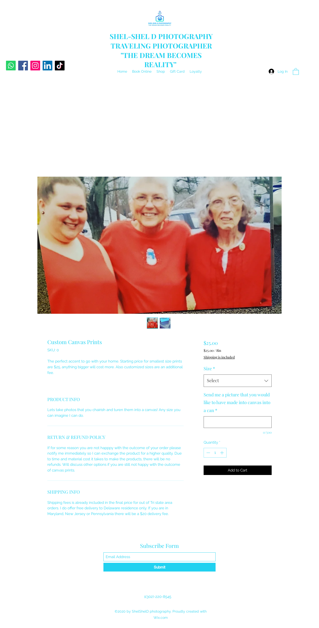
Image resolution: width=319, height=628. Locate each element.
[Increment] (222, 452)
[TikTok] (60, 65)
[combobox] (238, 380)
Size (209, 368)
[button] (296, 71)
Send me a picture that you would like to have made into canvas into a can (237, 402)
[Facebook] (23, 65)
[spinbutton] (215, 452)
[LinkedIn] (47, 65)
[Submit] (159, 567)
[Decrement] (207, 452)
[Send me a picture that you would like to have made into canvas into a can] (237, 422)
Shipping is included (219, 357)
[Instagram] (35, 65)
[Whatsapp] (11, 65)
